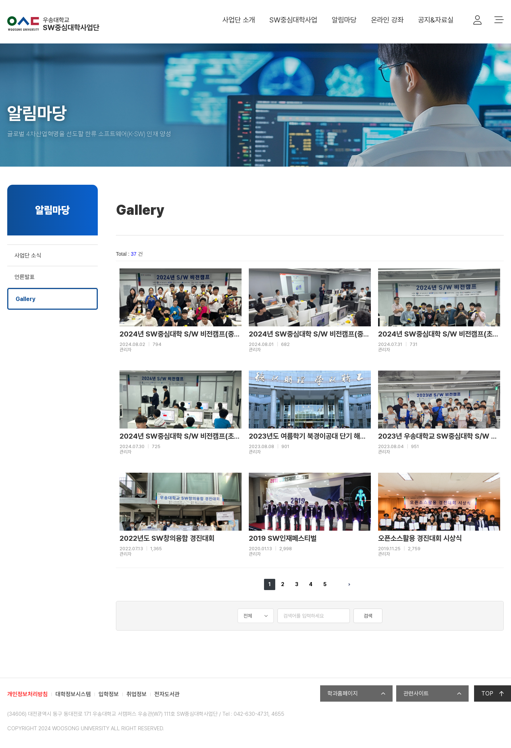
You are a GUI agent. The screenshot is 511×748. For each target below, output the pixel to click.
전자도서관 (167, 694)
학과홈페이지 (356, 693)
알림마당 (344, 20)
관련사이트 (432, 693)
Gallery (25, 299)
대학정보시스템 (73, 694)
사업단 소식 (27, 255)
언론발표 (24, 276)
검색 (368, 616)
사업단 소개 (238, 20)
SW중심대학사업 (293, 20)
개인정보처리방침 (27, 694)
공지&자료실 (435, 20)
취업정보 (136, 694)
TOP (492, 693)
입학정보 (109, 694)
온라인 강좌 (387, 20)
